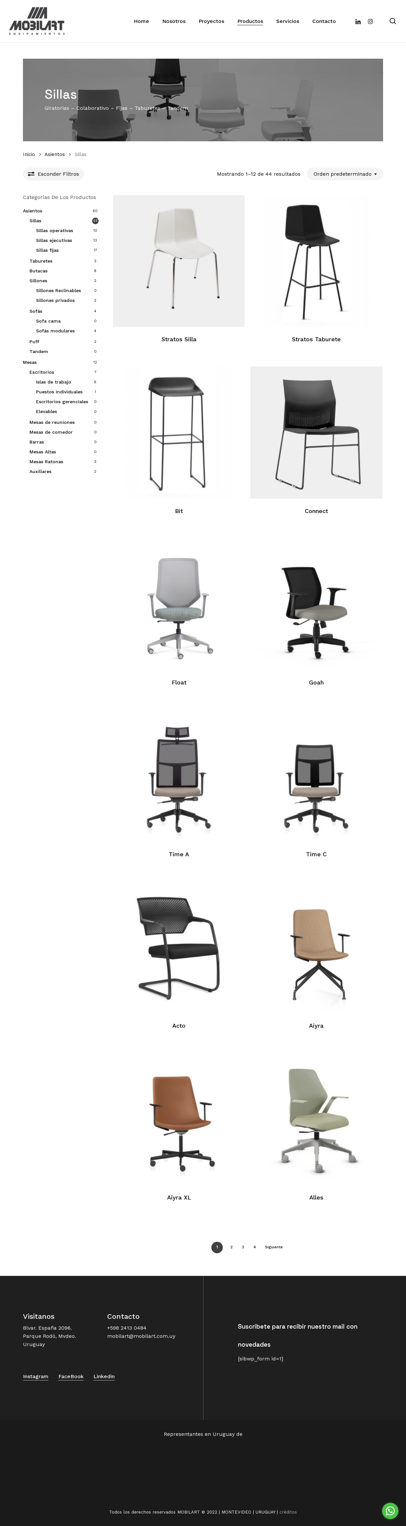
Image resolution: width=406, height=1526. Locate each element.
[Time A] (179, 776)
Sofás (35, 311)
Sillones (38, 280)
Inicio (29, 154)
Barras (36, 442)
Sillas (35, 220)
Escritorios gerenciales (62, 401)
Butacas (38, 270)
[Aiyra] (316, 948)
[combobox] (345, 174)
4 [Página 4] (254, 1247)
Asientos (55, 154)
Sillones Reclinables (58, 290)
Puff (34, 341)
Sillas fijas (47, 250)
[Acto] (179, 948)
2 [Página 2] (231, 1247)
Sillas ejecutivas (54, 240)
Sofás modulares (55, 330)
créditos (288, 1512)
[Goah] (316, 604)
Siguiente (274, 1247)
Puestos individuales (59, 391)
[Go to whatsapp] (390, 1511)
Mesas (30, 362)
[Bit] (179, 433)
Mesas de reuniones (52, 422)
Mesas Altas (42, 451)
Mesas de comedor (51, 432)
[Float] (179, 604)
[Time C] (316, 776)
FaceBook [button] (71, 1376)
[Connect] (316, 433)
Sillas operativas (54, 230)
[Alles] (316, 1119)
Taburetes (40, 261)
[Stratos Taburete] (316, 261)
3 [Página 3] (243, 1247)
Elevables (46, 411)
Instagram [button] (35, 1376)
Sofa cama (48, 321)
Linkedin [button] (104, 1376)
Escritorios (41, 372)
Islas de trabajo (53, 382)
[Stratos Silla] (179, 261)
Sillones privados (55, 300)
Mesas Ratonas (46, 461)
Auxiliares (40, 471)
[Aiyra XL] (179, 1119)
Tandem (38, 351)
